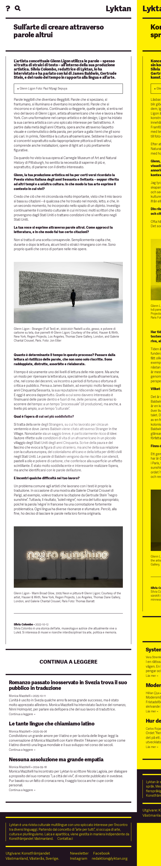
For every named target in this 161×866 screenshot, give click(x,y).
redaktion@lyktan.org (110, 858)
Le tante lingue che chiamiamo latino (52, 724)
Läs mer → (152, 676)
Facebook (101, 853)
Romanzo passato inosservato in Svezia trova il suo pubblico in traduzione (68, 685)
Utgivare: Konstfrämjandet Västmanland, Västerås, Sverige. (32, 856)
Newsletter (79, 853)
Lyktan (118, 8)
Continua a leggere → (22, 714)
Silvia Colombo (23, 624)
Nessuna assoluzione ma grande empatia (56, 759)
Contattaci (65, 838)
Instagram (78, 858)
